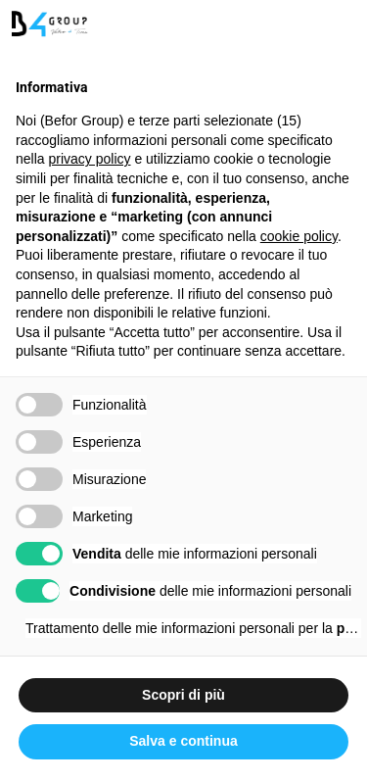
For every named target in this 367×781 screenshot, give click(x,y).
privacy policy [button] (89, 159)
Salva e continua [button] (183, 741)
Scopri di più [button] (183, 695)
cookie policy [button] (299, 236)
